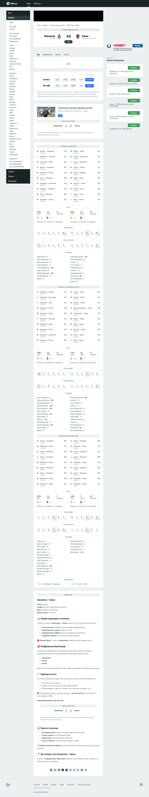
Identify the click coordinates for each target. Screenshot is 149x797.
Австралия (12, 73)
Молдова (12, 115)
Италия (11, 53)
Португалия (12, 61)
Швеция (11, 147)
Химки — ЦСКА (82, 584)
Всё (9, 13)
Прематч (66, 54)
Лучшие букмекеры (115, 60)
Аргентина (12, 81)
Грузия (11, 97)
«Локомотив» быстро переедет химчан (54, 693)
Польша (11, 118)
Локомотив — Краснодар (52, 584)
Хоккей (11, 171)
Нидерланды (13, 58)
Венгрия (11, 94)
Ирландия (12, 102)
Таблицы (37, 3)
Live (28, 3)
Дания (11, 99)
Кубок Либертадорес (15, 164)
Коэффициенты (47, 54)
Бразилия (12, 92)
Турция (11, 131)
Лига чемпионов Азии (15, 161)
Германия (12, 48)
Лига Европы (13, 36)
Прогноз (58, 54)
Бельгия (11, 89)
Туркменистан (13, 128)
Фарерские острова (15, 139)
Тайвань (11, 126)
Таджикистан (13, 123)
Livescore (37, 784)
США (10, 66)
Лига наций (12, 27)
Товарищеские (13, 41)
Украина (11, 136)
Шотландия (12, 149)
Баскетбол (12, 181)
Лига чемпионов (14, 33)
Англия (11, 45)
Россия (11, 22)
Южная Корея (13, 154)
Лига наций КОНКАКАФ (16, 167)
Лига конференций (15, 39)
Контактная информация (41, 792)
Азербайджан (13, 78)
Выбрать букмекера (91, 668)
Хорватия (12, 141)
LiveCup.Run (80, 623)
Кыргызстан (13, 107)
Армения (12, 84)
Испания (12, 51)
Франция (12, 69)
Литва (11, 113)
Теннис (11, 176)
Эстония (11, 152)
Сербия (11, 120)
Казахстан (12, 105)
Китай (11, 56)
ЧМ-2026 (12, 29)
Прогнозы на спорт (84, 784)
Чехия (11, 144)
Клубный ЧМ (13, 159)
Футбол (11, 18)
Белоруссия (12, 86)
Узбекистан (12, 133)
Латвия (11, 110)
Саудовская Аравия (15, 64)
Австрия (11, 76)
